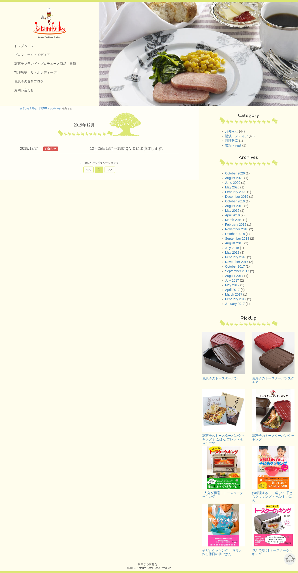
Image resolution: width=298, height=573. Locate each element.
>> (110, 170)
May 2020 (232, 187)
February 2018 (235, 257)
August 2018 (234, 243)
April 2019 (232, 215)
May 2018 (232, 252)
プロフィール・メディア (32, 55)
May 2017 (232, 285)
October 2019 (235, 201)
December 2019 (236, 196)
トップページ (24, 46)
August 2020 (234, 178)
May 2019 (232, 210)
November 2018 (236, 229)
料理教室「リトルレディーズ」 (37, 72)
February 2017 (235, 299)
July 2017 (232, 280)
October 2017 (235, 266)
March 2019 (233, 220)
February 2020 (235, 192)
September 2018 (237, 238)
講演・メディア (236, 136)
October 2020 (235, 173)
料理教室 (231, 141)
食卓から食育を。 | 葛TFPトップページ (40, 108)
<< (88, 170)
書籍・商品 (233, 145)
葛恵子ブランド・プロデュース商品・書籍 (45, 63)
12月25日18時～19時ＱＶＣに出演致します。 (128, 148)
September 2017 (237, 271)
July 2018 (232, 248)
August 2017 (234, 276)
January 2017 (235, 304)
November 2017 (236, 262)
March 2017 (233, 294)
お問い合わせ (24, 90)
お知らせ (231, 131)
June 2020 (232, 182)
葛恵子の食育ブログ (29, 81)
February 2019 (235, 224)
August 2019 (234, 206)
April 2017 (232, 290)
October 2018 (235, 234)
